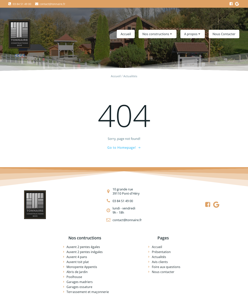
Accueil (126, 34)
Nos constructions (157, 34)
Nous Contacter (224, 34)
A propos (192, 34)
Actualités (130, 76)
